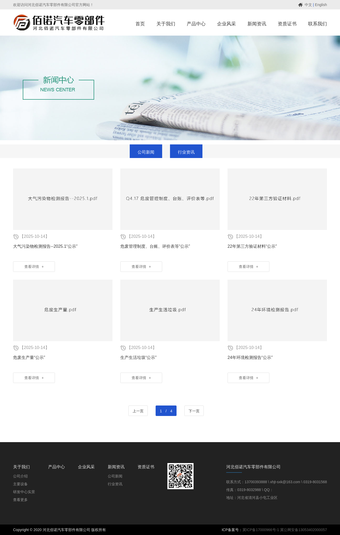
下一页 (194, 411)
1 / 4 (166, 411)
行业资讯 (115, 484)
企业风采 (86, 467)
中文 (308, 5)
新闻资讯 (116, 467)
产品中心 (56, 467)
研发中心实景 (24, 492)
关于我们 (21, 467)
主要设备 (20, 484)
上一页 (138, 411)
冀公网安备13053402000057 (303, 530)
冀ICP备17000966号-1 (260, 530)
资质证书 (146, 467)
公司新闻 (115, 476)
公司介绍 (20, 476)
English (321, 5)
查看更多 (20, 500)
